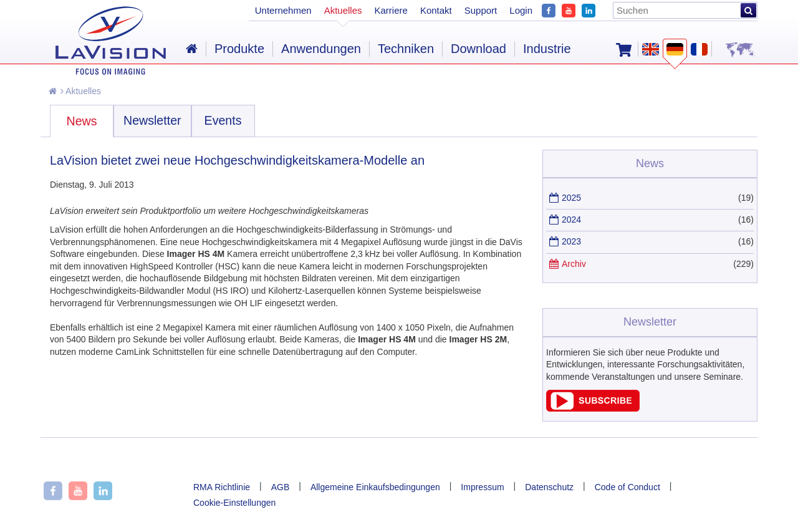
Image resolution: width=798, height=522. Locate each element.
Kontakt (436, 10)
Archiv (574, 264)
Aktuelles (80, 91)
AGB (280, 487)
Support (481, 10)
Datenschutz (549, 487)
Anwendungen (321, 49)
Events (223, 120)
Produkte (239, 49)
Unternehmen (283, 10)
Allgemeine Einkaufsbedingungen (375, 487)
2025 (571, 198)
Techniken (406, 49)
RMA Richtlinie (221, 487)
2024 (571, 220)
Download (478, 49)
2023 (571, 241)
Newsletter (152, 120)
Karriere (391, 10)
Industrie (547, 49)
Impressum (482, 487)
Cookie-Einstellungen (234, 503)
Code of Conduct (627, 487)
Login (520, 10)
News (82, 121)
